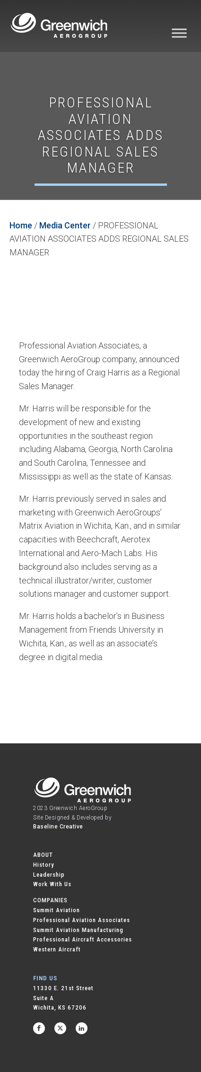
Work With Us (52, 884)
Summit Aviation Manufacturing (78, 929)
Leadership (49, 874)
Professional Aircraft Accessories (82, 939)
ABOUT (43, 854)
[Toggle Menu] (179, 32)
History (43, 864)
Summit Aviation (56, 910)
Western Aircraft (57, 949)
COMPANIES (50, 900)
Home (20, 225)
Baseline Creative (58, 826)
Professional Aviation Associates (81, 920)
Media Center (65, 225)
